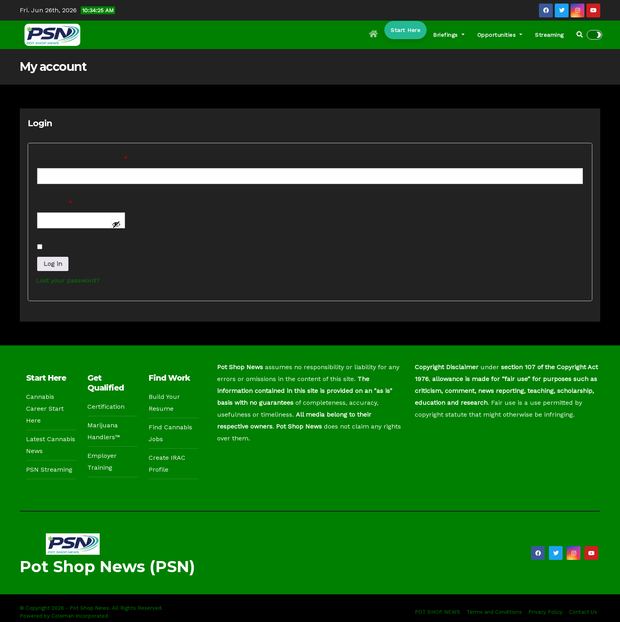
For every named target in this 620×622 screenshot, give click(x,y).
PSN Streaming (49, 469)
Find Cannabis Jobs (170, 433)
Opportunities (500, 35)
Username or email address (96, 157)
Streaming (549, 35)
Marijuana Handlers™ (103, 431)
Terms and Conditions (494, 612)
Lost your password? (68, 280)
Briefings (449, 35)
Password (68, 202)
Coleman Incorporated (79, 616)
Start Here (405, 30)
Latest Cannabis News (50, 445)
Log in (52, 263)
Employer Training (102, 461)
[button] (580, 34)
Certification (106, 406)
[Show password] (116, 224)
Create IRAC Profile (167, 463)
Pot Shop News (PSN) (107, 566)
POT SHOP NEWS (437, 612)
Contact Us (583, 612)
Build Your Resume (164, 402)
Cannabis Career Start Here (45, 408)
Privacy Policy (545, 612)
